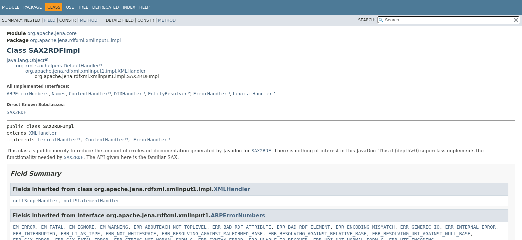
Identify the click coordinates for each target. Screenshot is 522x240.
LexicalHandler (252, 93)
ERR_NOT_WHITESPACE (131, 233)
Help (144, 7)
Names (59, 93)
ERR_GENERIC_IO (419, 227)
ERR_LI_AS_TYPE (80, 233)
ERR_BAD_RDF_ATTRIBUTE (241, 227)
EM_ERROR (24, 227)
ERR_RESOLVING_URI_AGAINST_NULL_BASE (421, 233)
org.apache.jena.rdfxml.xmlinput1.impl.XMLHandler (85, 71)
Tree (83, 7)
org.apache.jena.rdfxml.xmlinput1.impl (75, 40)
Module (10, 7)
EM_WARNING (114, 227)
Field (49, 20)
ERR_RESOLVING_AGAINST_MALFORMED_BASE (212, 233)
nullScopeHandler (35, 200)
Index (129, 7)
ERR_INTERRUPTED (34, 233)
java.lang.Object (26, 60)
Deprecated (105, 7)
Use (70, 7)
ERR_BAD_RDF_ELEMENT (303, 227)
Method (89, 20)
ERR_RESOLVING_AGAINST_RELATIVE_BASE (317, 233)
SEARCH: (367, 20)
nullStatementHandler (92, 200)
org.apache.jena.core (52, 33)
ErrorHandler (210, 93)
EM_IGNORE (82, 227)
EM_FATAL (52, 227)
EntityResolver (167, 93)
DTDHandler (128, 93)
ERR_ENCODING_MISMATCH (365, 227)
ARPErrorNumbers (28, 93)
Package (32, 7)
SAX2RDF (16, 112)
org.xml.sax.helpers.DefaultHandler (57, 65)
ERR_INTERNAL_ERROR (470, 227)
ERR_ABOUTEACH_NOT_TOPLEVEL (169, 227)
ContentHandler (88, 93)
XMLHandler (43, 133)
